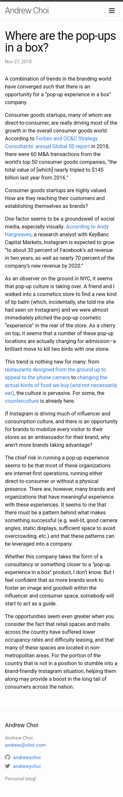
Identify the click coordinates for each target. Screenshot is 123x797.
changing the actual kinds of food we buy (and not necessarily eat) (61, 385)
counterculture (22, 401)
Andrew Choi (27, 10)
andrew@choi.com (25, 745)
